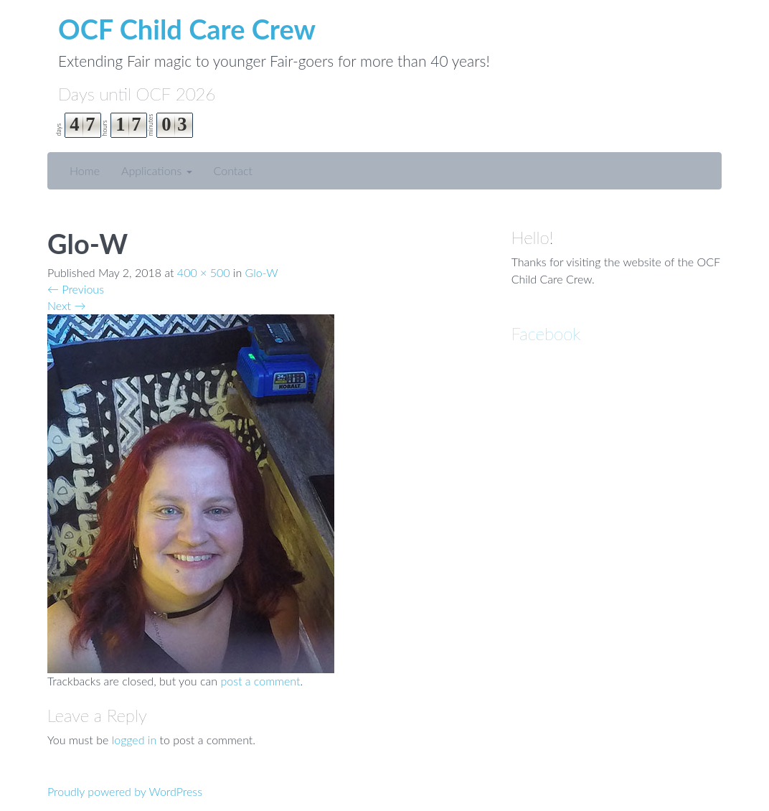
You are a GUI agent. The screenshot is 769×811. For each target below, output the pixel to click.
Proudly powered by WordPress (124, 791)
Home (85, 170)
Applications (156, 170)
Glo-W (261, 272)
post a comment (260, 681)
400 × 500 (203, 272)
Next (66, 305)
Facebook (546, 333)
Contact (233, 170)
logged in (134, 739)
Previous (75, 289)
